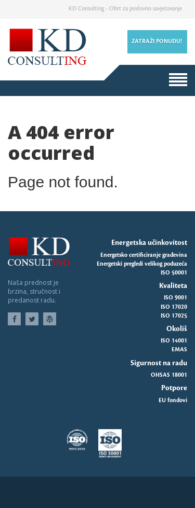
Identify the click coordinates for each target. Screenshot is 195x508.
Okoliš (176, 329)
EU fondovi (173, 400)
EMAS (179, 350)
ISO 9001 (175, 298)
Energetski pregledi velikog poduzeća (142, 264)
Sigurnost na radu (159, 363)
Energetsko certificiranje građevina (143, 255)
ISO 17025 (174, 316)
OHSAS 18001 (169, 375)
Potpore (174, 388)
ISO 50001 (174, 273)
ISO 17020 (174, 307)
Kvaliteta (173, 286)
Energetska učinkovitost (149, 242)
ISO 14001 (174, 341)
